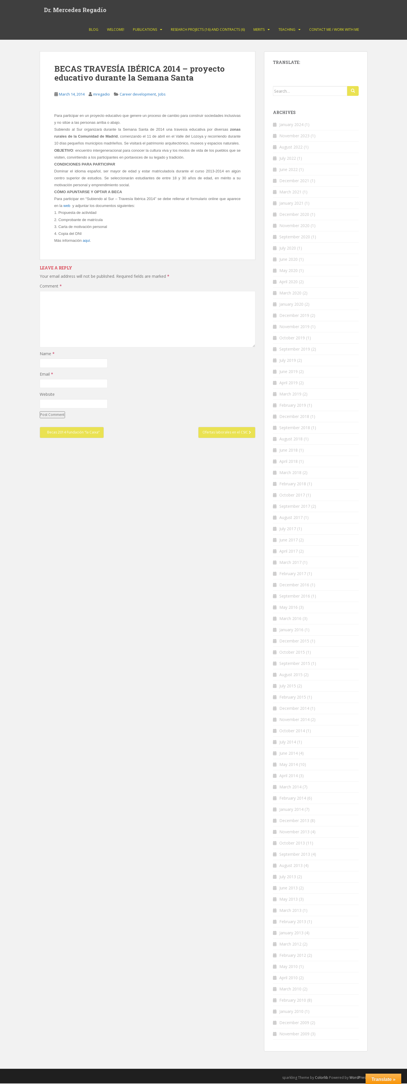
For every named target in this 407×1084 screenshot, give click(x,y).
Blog (93, 30)
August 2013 (291, 866)
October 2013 (292, 843)
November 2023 (294, 136)
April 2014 (288, 776)
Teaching (286, 30)
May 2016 (288, 608)
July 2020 (287, 248)
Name (47, 354)
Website (47, 395)
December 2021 (294, 181)
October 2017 (292, 495)
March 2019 (290, 394)
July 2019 (287, 361)
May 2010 (288, 967)
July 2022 (287, 158)
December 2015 (294, 641)
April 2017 (288, 551)
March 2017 (290, 563)
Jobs (162, 95)
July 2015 (287, 686)
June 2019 (288, 372)
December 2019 (294, 316)
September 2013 (294, 854)
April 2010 (288, 978)
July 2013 (287, 877)
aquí (86, 241)
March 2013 (290, 911)
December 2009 (294, 1023)
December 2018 (294, 417)
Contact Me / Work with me (334, 30)
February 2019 (292, 405)
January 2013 (291, 933)
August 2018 (291, 439)
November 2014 (294, 720)
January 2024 (291, 125)
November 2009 (294, 1034)
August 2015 (291, 675)
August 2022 (291, 147)
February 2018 (292, 484)
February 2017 (292, 574)
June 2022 (288, 170)
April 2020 (288, 282)
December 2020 (294, 215)
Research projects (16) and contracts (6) (208, 30)
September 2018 (294, 428)
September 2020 (294, 237)
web (66, 206)
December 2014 (294, 709)
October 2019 (292, 338)
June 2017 (288, 540)
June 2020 (288, 260)
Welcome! (115, 30)
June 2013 (288, 888)
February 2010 (292, 1000)
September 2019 (294, 349)
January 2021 (291, 203)
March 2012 (290, 944)
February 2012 (292, 956)
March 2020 (290, 293)
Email (46, 374)
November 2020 (294, 226)
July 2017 (287, 529)
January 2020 (291, 304)
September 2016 (294, 596)
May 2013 (288, 899)
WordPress (358, 1078)
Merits (259, 30)
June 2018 (288, 450)
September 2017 (294, 506)
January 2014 (291, 810)
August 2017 (291, 518)
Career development (138, 95)
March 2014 (290, 787)
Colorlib (321, 1078)
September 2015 (294, 664)
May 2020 (288, 271)
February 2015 (292, 697)
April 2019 (288, 383)
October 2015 (292, 652)
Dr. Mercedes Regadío (75, 10)
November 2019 (294, 327)
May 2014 (288, 765)
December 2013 (294, 821)
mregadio (101, 95)
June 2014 (288, 753)
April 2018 (288, 462)
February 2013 (292, 922)
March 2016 (290, 619)
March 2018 (290, 473)
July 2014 (287, 742)
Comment (51, 286)
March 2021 (290, 192)
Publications (145, 30)
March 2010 (290, 989)
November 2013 (294, 832)
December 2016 (294, 585)
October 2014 (292, 731)
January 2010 (291, 1012)
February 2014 (292, 798)
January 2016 (291, 630)
